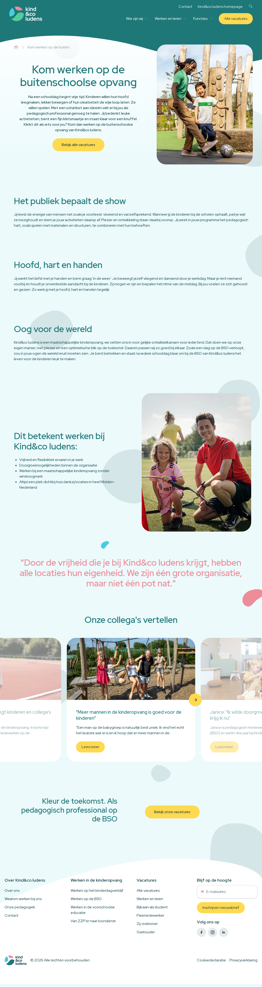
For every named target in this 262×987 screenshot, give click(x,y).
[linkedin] (223, 932)
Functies (202, 18)
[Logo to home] (16, 960)
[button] (66, 699)
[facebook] (201, 932)
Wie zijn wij (136, 18)
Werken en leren (170, 18)
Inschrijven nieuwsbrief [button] (220, 907)
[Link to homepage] (25, 13)
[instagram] (212, 932)
